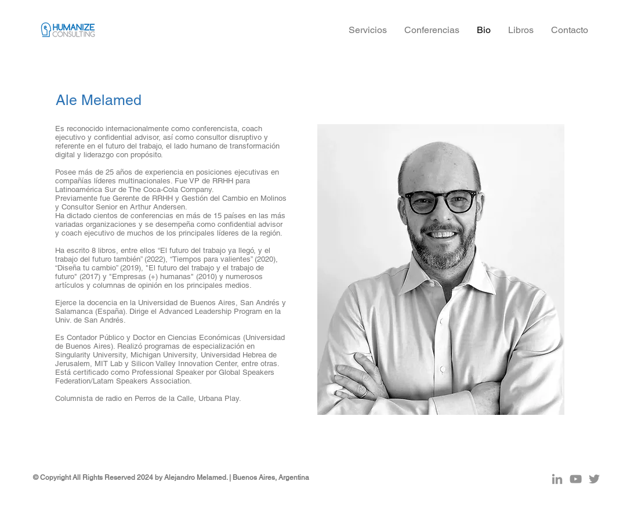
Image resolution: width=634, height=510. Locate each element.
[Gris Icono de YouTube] (575, 479)
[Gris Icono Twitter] (594, 479)
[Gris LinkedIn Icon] (557, 479)
